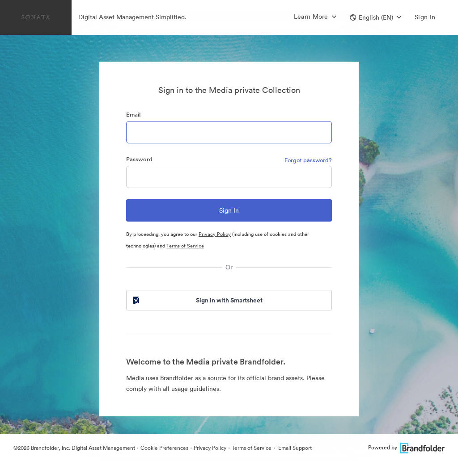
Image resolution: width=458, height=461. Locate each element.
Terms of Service (185, 245)
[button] (375, 17)
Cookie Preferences (164, 448)
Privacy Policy (215, 234)
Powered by (406, 447)
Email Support (294, 448)
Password (139, 159)
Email (133, 114)
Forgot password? (308, 160)
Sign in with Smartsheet (197, 300)
